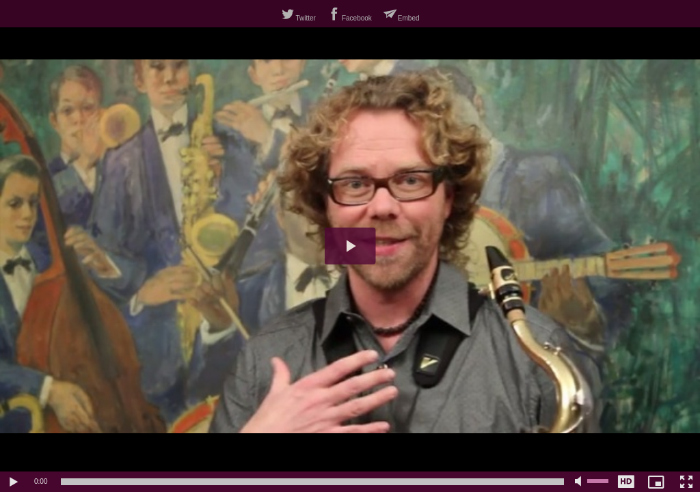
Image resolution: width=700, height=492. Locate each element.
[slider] (312, 481)
